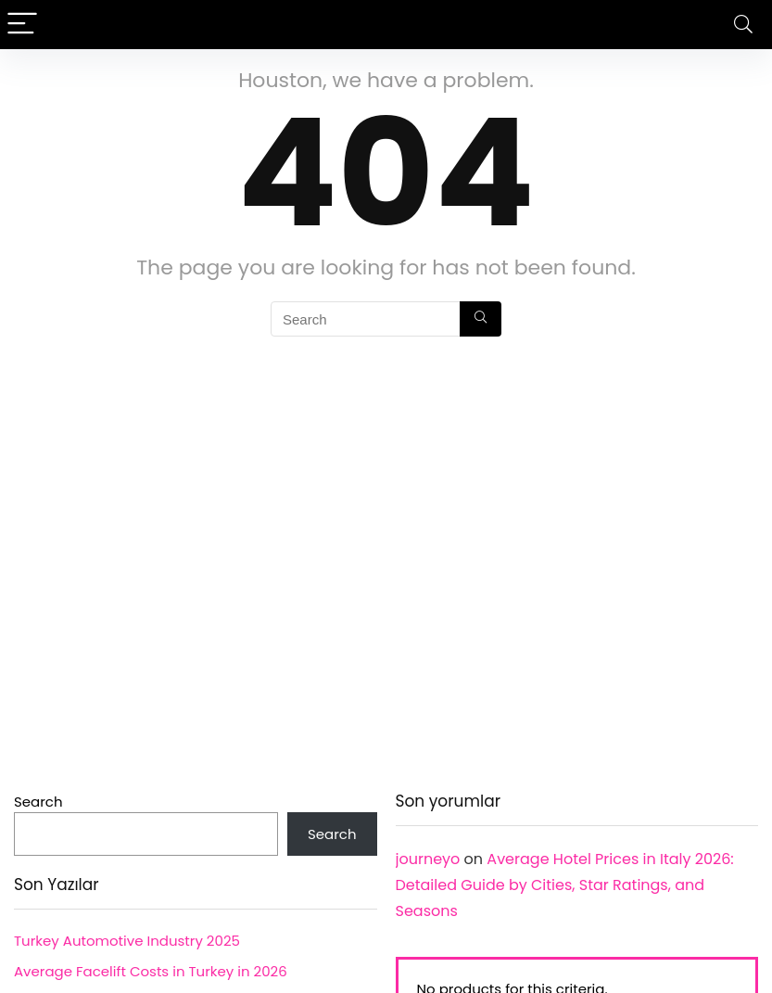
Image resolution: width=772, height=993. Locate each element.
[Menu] (22, 24)
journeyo (428, 859)
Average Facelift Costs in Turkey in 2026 (150, 971)
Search (38, 801)
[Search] (743, 24)
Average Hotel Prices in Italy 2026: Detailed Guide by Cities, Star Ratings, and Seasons (565, 885)
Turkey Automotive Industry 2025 (127, 940)
